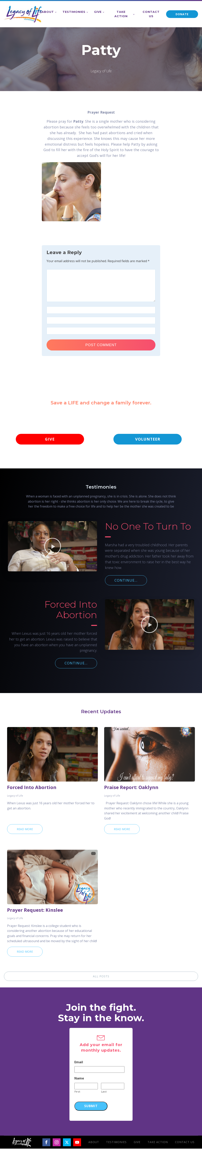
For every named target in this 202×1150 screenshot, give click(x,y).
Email (78, 1063)
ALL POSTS (101, 978)
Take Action (121, 14)
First (77, 1093)
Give (98, 12)
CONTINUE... (125, 581)
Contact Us (151, 14)
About (48, 12)
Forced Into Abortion (31, 788)
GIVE (50, 439)
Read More (25, 830)
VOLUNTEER (148, 439)
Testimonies (74, 12)
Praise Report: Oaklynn (131, 788)
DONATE (182, 14)
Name (79, 1080)
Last (104, 1093)
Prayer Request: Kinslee (35, 911)
